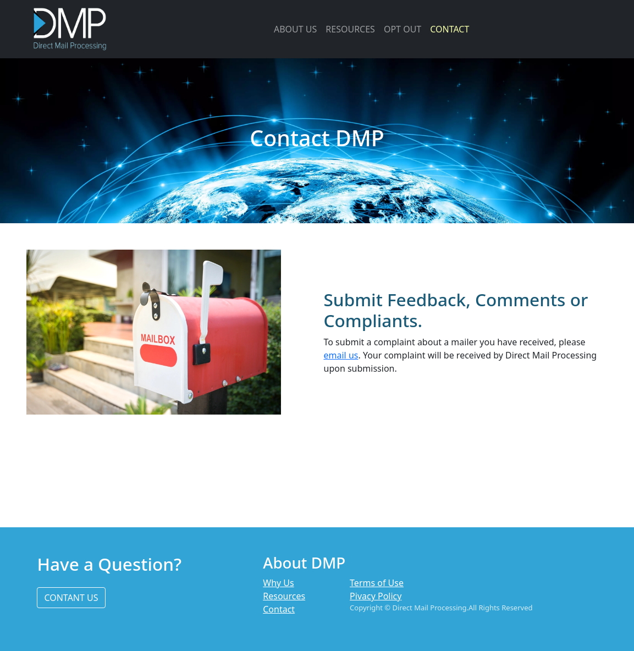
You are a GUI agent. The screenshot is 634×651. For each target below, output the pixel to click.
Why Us (278, 583)
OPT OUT (402, 29)
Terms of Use (377, 583)
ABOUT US (295, 29)
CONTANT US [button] (71, 598)
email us (341, 355)
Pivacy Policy (375, 596)
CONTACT (449, 29)
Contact (279, 609)
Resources (284, 596)
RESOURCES (350, 29)
